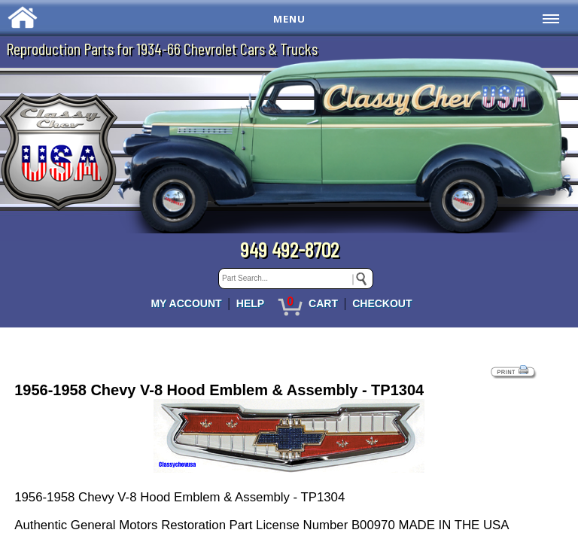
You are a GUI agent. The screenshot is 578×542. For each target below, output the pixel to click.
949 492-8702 (289, 249)
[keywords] (295, 278)
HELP (250, 303)
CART (323, 303)
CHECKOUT (382, 303)
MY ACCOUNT (186, 303)
